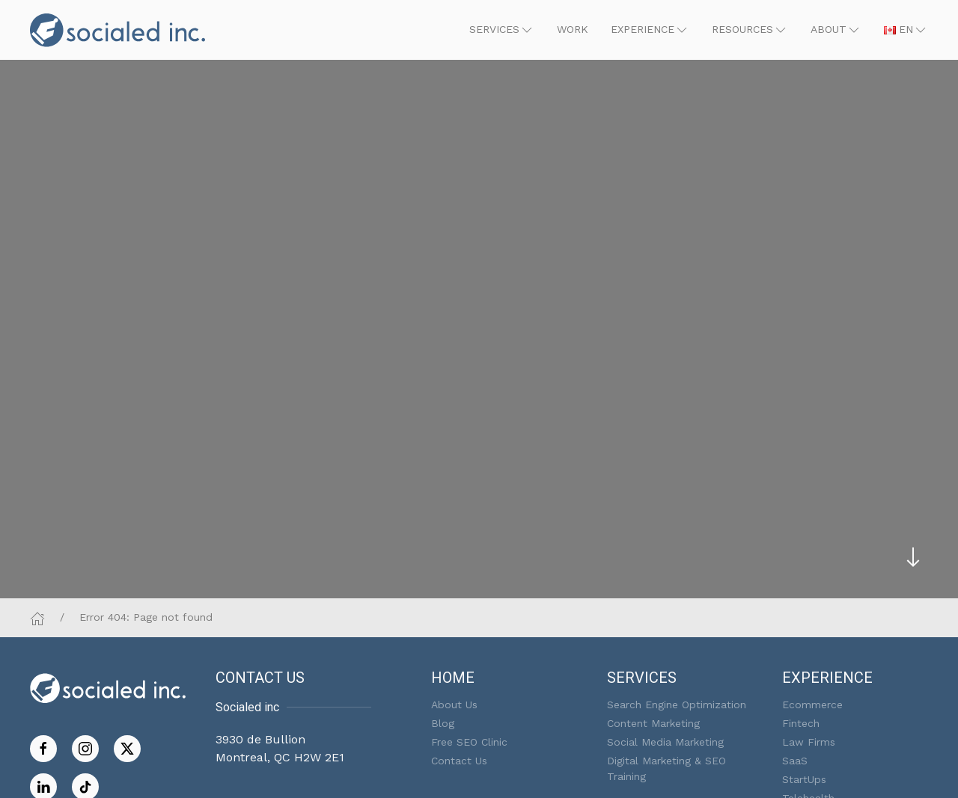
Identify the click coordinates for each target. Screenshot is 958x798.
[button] (501, 30)
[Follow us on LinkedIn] (43, 786)
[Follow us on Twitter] (127, 747)
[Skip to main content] (913, 557)
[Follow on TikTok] (85, 786)
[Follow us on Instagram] (85, 747)
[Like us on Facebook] (43, 747)
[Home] (37, 617)
